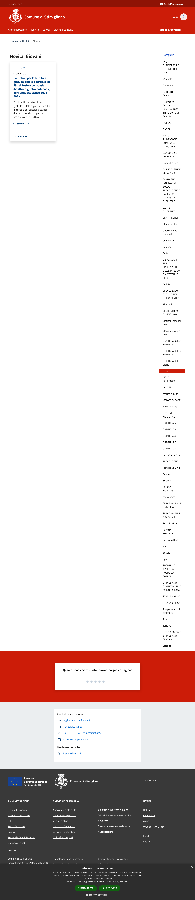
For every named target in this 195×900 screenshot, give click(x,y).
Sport (165, 559)
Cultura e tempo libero (64, 815)
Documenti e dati (17, 843)
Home (15, 41)
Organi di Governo (17, 810)
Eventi (146, 841)
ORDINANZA (169, 423)
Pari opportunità (171, 455)
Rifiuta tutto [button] (110, 888)
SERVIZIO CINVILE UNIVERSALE (172, 505)
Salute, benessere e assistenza (114, 826)
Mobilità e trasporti (63, 837)
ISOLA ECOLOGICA (169, 379)
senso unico (169, 497)
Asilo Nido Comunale (168, 93)
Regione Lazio (15, 4)
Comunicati (149, 815)
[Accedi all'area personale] (171, 4)
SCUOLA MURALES (168, 488)
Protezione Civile (171, 468)
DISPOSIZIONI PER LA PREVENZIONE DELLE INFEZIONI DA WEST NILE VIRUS (172, 269)
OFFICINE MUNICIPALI (169, 414)
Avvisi (146, 821)
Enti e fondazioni (16, 826)
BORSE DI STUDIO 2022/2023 (172, 171)
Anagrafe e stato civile (64, 810)
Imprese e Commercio (64, 826)
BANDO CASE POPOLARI (170, 154)
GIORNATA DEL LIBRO (171, 362)
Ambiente (168, 85)
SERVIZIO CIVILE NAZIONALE (171, 515)
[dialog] (97, 882)
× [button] (191, 867)
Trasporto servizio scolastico (172, 611)
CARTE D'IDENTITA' (169, 209)
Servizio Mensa (171, 523)
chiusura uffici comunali (170, 232)
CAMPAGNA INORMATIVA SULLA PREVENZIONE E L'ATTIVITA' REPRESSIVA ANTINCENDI (171, 190)
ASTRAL (167, 123)
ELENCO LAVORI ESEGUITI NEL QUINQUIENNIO (171, 294)
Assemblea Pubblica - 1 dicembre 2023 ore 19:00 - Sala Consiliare (171, 109)
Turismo (167, 625)
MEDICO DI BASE (172, 400)
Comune (167, 247)
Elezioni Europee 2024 (171, 332)
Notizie (19, 67)
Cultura (167, 253)
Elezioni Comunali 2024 (172, 322)
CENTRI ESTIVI (170, 217)
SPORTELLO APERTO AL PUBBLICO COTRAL (169, 571)
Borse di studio (170, 163)
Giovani (167, 371)
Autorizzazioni (105, 832)
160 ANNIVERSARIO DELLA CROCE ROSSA (171, 67)
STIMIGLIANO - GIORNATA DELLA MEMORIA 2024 (172, 586)
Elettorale (168, 304)
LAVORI (167, 387)
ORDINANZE (169, 442)
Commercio (168, 240)
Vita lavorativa (60, 821)
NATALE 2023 (170, 406)
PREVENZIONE (170, 461)
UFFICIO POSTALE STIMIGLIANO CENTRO (172, 635)
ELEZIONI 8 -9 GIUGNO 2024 (170, 312)
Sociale (166, 552)
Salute (166, 474)
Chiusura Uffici (170, 224)
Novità (25, 41)
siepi (165, 546)
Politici (11, 832)
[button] (97, 894)
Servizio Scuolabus (168, 531)
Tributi (166, 619)
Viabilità (167, 646)
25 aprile (167, 79)
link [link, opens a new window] (126, 881)
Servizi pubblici (170, 540)
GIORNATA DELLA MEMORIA (172, 342)
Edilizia (166, 284)
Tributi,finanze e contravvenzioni (115, 815)
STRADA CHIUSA (171, 596)
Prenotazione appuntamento (68, 859)
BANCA (166, 129)
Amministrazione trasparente (113, 859)
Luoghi (146, 836)
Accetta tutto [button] (85, 888)
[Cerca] (183, 17)
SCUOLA (167, 480)
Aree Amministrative (19, 815)
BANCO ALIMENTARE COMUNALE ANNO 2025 (170, 141)
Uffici (10, 821)
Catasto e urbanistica (64, 832)
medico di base (170, 394)
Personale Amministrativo (21, 837)
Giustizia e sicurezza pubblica (113, 810)
